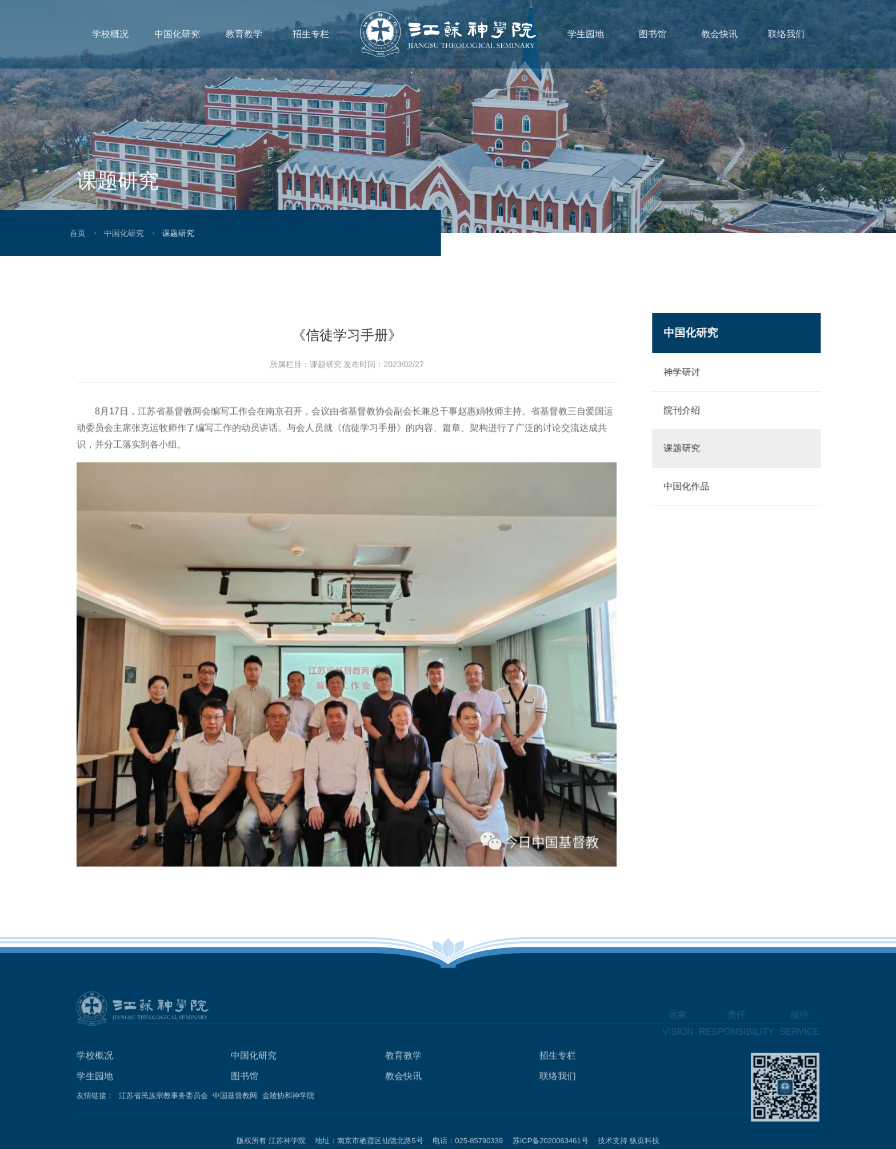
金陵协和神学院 (288, 1098)
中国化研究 (177, 34)
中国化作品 (692, 486)
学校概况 (110, 34)
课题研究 (688, 448)
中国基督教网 (235, 1098)
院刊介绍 (688, 410)
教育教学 (244, 34)
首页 (44, 233)
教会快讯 (719, 34)
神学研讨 (688, 372)
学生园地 (585, 34)
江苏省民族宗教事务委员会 (163, 1098)
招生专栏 (311, 34)
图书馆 (652, 34)
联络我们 (786, 34)
